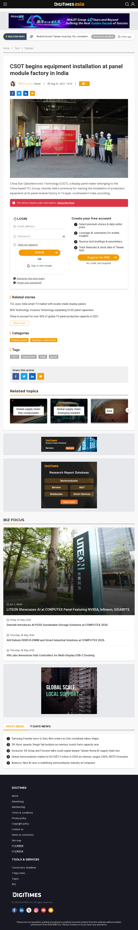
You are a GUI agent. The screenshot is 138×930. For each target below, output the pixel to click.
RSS (14, 884)
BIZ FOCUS (13, 520)
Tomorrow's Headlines (103, 36)
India (43, 356)
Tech (17, 48)
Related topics (24, 391)
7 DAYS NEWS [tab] (40, 726)
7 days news (18, 873)
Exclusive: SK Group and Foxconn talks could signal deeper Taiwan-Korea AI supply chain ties (66, 750)
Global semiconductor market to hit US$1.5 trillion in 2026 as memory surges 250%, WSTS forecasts (70, 756)
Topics (15, 878)
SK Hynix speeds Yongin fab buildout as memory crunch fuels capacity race (55, 744)
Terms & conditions (22, 812)
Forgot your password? (29, 282)
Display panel (19, 340)
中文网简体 (17, 851)
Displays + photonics (44, 340)
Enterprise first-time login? (31, 278)
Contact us (17, 829)
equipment (28, 356)
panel (53, 356)
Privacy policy (19, 818)
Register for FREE (102, 257)
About (15, 795)
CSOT (14, 356)
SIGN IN (46, 252)
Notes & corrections (23, 834)
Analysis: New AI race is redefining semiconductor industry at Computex (53, 762)
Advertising (18, 801)
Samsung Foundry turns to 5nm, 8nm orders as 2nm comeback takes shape (55, 738)
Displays (29, 48)
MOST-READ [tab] (15, 726)
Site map (16, 840)
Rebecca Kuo (25, 83)
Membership (18, 807)
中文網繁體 (17, 845)
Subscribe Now (65, 202)
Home (6, 48)
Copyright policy (20, 823)
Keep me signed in (28, 244)
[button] (39, 266)
